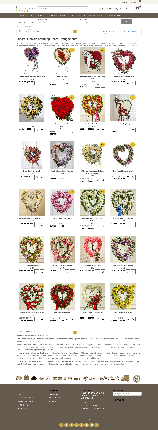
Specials (41, 15)
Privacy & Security (24, 398)
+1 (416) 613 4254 (90, 405)
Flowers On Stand (77, 15)
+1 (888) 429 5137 (90, 401)
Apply (127, 22)
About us (20, 394)
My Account (54, 394)
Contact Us (21, 408)
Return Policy (22, 405)
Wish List (53, 401)
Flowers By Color (95, 15)
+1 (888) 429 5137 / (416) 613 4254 (115, 9)
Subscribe (119, 400)
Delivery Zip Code (43, 19)
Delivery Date (84, 19)
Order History (55, 398)
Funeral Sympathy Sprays (56, 15)
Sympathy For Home (26, 15)
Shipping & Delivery (25, 401)
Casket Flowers (113, 15)
